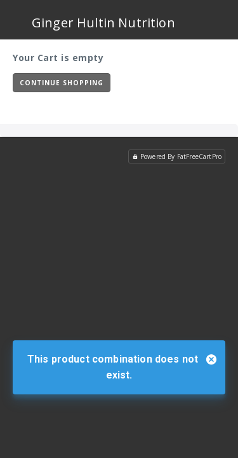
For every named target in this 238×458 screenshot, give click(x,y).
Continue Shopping (61, 82)
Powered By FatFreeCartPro (176, 156)
